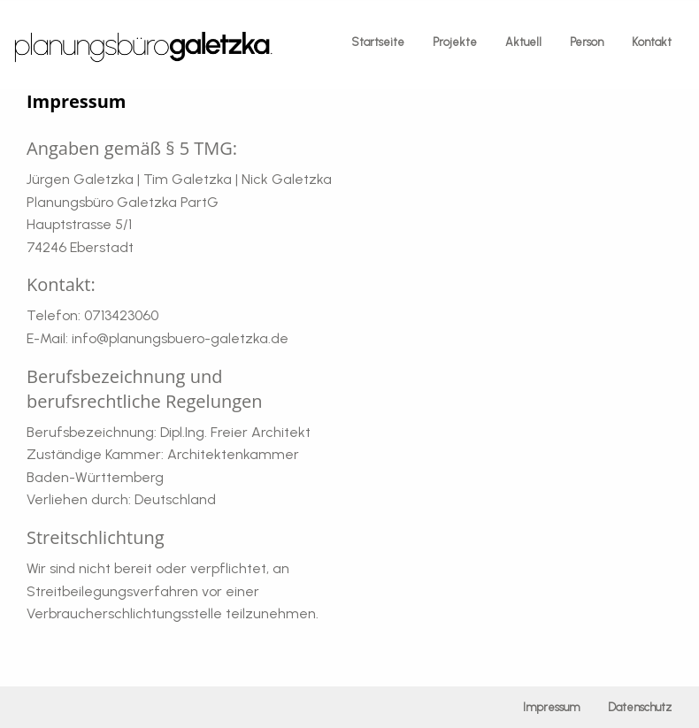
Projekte (455, 42)
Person (586, 42)
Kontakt (652, 42)
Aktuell (523, 42)
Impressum (551, 707)
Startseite (377, 42)
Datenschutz (640, 707)
